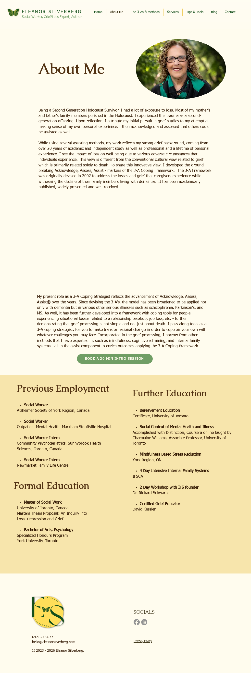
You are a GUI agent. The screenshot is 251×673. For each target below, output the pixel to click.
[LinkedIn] (144, 622)
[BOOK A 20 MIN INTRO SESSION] (115, 359)
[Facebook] (137, 622)
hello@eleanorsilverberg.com (53, 642)
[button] (195, 12)
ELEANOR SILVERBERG (52, 12)
